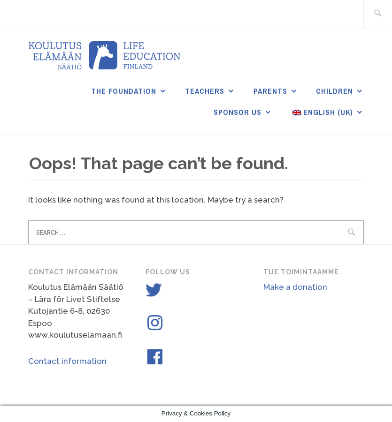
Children (334, 91)
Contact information (67, 361)
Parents (270, 91)
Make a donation (295, 287)
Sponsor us (237, 112)
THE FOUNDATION (123, 91)
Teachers (204, 91)
